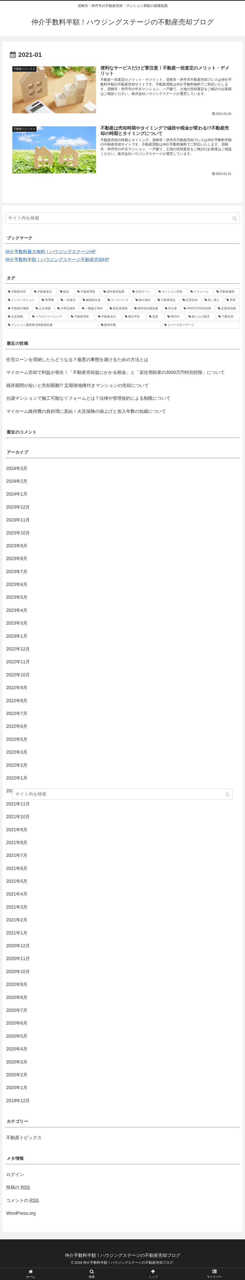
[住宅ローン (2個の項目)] (142, 292)
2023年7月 (16, 571)
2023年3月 (16, 623)
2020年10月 (18, 971)
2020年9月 (16, 984)
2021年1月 (16, 933)
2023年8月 (16, 558)
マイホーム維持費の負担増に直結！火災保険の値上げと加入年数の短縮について (86, 411)
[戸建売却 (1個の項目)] (227, 316)
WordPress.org (21, 1213)
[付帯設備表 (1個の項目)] (67, 308)
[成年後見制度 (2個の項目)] (115, 292)
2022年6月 (16, 726)
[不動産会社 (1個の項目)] (109, 316)
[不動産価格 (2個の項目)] (226, 292)
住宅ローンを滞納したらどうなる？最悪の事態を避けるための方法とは (77, 359)
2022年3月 (16, 752)
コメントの (22, 1200)
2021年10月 (18, 816)
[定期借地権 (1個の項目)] (227, 308)
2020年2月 (16, 1074)
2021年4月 (16, 894)
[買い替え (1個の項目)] (212, 300)
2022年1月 (16, 778)
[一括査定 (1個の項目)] (68, 300)
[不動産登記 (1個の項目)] (167, 300)
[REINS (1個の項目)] (175, 316)
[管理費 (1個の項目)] (48, 300)
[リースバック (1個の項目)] (118, 300)
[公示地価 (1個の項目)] (43, 308)
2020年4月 (16, 1049)
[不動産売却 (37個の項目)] (18, 292)
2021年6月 (16, 868)
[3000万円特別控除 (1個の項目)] (198, 308)
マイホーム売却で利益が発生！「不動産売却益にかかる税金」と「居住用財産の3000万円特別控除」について (115, 372)
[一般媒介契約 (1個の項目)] (93, 308)
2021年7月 (16, 855)
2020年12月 (18, 945)
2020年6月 (16, 1023)
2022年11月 (18, 661)
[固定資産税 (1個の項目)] (119, 308)
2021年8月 (16, 842)
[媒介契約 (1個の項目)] (143, 300)
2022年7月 (16, 713)
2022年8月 (16, 700)
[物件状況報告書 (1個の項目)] (147, 308)
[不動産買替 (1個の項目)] (82, 316)
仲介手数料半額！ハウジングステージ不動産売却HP (57, 259)
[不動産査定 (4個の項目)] (44, 292)
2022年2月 (16, 765)
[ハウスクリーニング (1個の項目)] (49, 316)
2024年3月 (16, 468)
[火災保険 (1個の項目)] (17, 316)
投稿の (18, 1187)
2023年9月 (16, 545)
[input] (122, 218)
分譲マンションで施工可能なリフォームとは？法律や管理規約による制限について (88, 398)
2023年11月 (18, 519)
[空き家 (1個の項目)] (171, 308)
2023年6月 (16, 584)
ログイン (15, 1174)
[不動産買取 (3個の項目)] (87, 292)
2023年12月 (18, 507)
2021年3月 (16, 907)
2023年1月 (16, 636)
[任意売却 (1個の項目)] (190, 300)
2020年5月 (16, 1036)
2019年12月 (18, 1100)
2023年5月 (16, 597)
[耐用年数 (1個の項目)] (130, 325)
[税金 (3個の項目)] (66, 292)
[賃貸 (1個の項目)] (155, 316)
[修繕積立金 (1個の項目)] (92, 300)
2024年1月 (16, 494)
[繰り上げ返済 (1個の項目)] (200, 316)
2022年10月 (18, 674)
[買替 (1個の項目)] (231, 300)
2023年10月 (18, 533)
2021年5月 (16, 881)
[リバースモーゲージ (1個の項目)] (200, 325)
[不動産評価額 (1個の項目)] (19, 308)
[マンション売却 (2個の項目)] (171, 292)
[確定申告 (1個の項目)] (134, 316)
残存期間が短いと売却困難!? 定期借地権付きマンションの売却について (77, 385)
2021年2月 (16, 919)
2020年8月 (16, 997)
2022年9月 (16, 687)
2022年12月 (18, 649)
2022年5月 (16, 739)
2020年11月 (18, 958)
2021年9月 (16, 829)
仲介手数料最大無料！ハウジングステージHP (50, 251)
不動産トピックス (24, 1137)
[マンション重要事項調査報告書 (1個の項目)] (52, 325)
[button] (235, 219)
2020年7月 (16, 1010)
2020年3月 (16, 1062)
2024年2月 (16, 481)
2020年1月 (16, 1087)
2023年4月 (16, 610)
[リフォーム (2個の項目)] (200, 292)
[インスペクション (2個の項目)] (22, 300)
